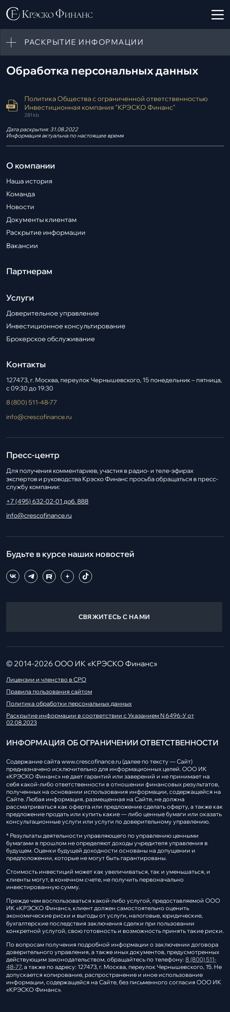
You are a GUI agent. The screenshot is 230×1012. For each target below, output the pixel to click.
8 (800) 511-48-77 (31, 402)
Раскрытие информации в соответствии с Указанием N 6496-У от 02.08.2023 (100, 719)
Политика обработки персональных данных (69, 703)
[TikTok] (85, 576)
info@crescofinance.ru (39, 417)
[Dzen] (67, 576)
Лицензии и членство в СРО (46, 679)
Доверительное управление (52, 313)
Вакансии (22, 246)
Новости (20, 207)
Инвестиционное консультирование (66, 326)
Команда (20, 194)
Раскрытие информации (45, 232)
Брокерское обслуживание (50, 339)
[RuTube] (49, 576)
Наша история (29, 181)
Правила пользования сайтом (49, 691)
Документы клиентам (41, 220)
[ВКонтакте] (12, 576)
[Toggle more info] (11, 42)
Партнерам (29, 271)
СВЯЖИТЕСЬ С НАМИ (114, 617)
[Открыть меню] (217, 14)
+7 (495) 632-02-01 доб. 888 (47, 501)
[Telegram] (31, 576)
